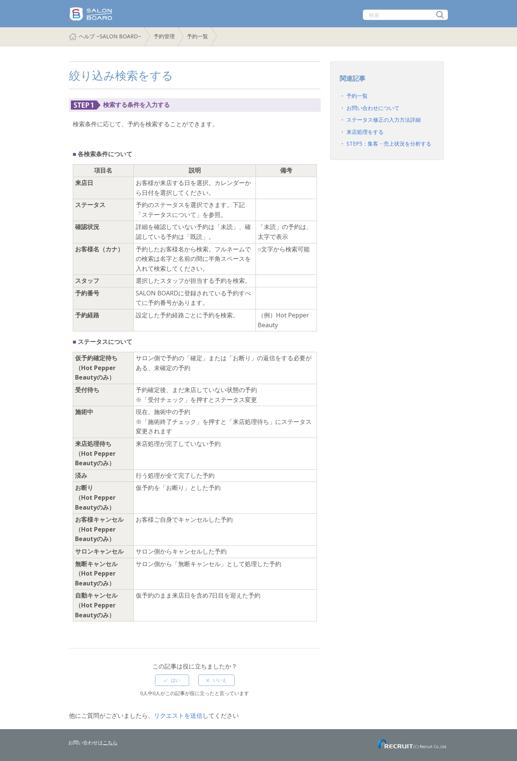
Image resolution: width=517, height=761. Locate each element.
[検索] (405, 14)
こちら (110, 742)
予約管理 (164, 36)
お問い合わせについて (373, 107)
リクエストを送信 (178, 715)
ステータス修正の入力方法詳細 (383, 119)
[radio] (172, 680)
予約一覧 (197, 36)
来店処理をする (365, 131)
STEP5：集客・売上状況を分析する (388, 143)
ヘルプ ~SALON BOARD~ (110, 36)
